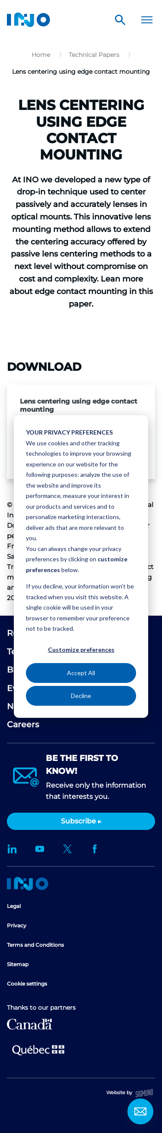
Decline (81, 695)
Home (27, 883)
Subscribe (78, 821)
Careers (23, 724)
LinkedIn (12, 849)
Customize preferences (81, 649)
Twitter (67, 849)
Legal (14, 906)
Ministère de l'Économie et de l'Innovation (38, 1049)
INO (28, 20)
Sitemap (18, 964)
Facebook (95, 849)
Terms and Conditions (35, 945)
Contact (140, 1111)
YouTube (40, 849)
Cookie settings (27, 983)
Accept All (81, 672)
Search (120, 20)
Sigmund (144, 1093)
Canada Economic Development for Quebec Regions (29, 1024)
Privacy (16, 925)
